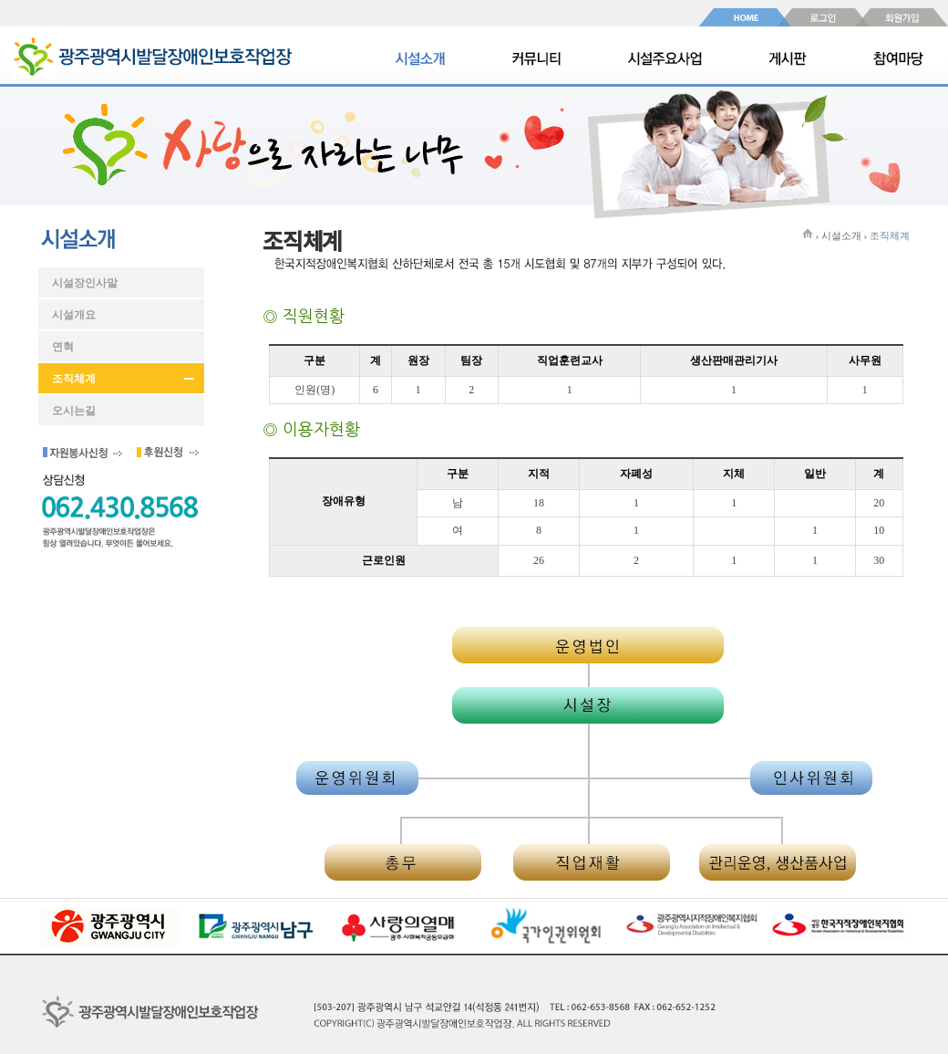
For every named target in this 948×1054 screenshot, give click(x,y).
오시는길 (74, 410)
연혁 (63, 346)
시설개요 (74, 314)
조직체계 (74, 378)
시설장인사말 (85, 283)
